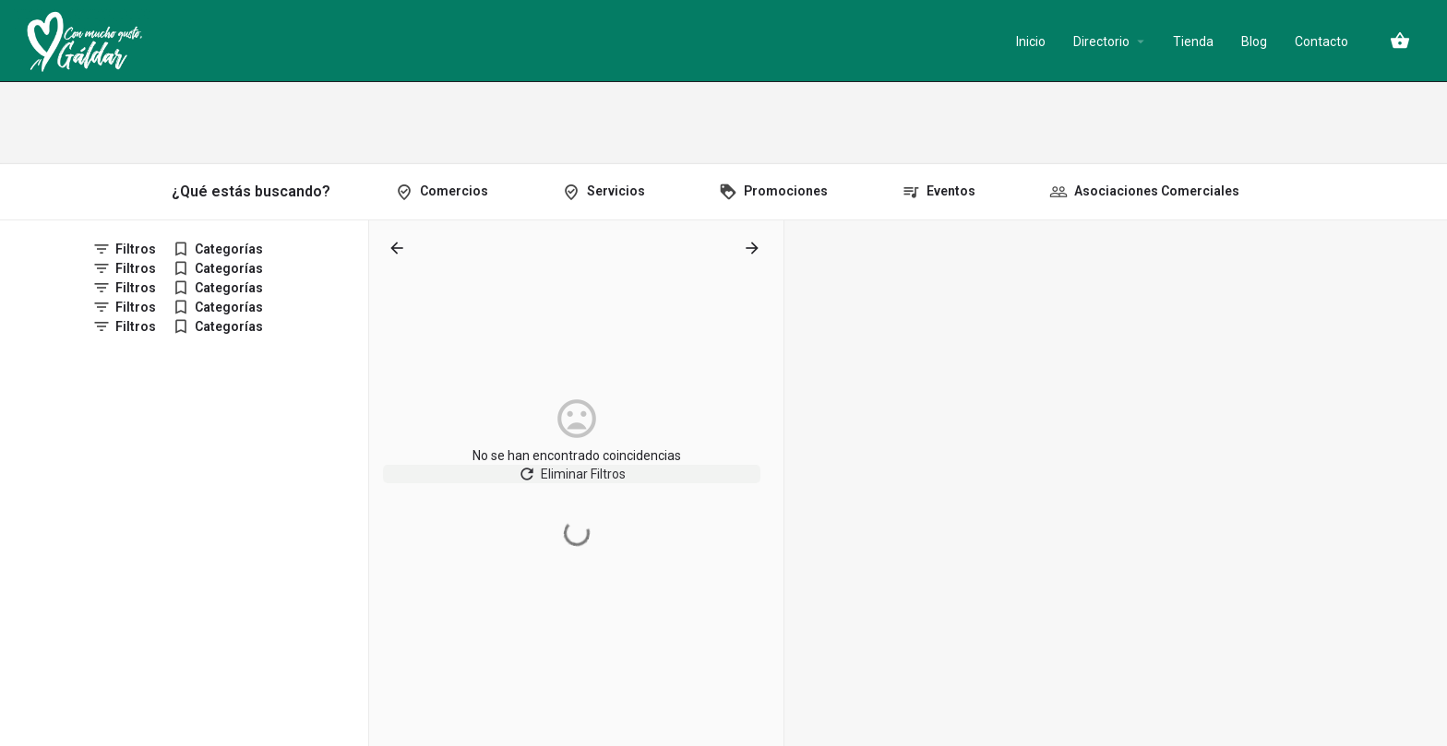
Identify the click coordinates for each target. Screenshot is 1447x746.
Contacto (1321, 41)
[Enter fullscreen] (1424, 305)
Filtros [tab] (135, 249)
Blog (1254, 41)
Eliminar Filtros (576, 483)
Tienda (1193, 41)
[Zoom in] (1424, 243)
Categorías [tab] (229, 249)
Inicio (1031, 41)
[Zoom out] (1424, 269)
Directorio (1101, 41)
